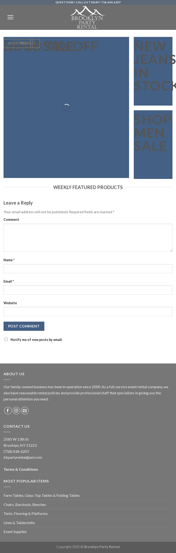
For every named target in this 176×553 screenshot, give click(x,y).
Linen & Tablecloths (19, 522)
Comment (11, 219)
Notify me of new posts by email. (36, 340)
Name (9, 260)
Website (10, 303)
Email (9, 281)
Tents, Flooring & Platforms (26, 513)
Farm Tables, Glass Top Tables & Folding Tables (42, 495)
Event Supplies (15, 531)
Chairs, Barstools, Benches (25, 504)
